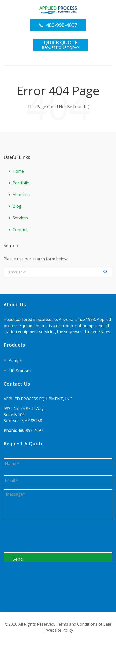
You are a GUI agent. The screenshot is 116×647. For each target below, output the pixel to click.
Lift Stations (20, 370)
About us (21, 194)
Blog (17, 206)
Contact (20, 229)
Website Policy (59, 630)
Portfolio (21, 183)
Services (20, 218)
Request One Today (60, 45)
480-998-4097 (61, 25)
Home (18, 171)
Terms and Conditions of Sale (83, 624)
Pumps (15, 360)
